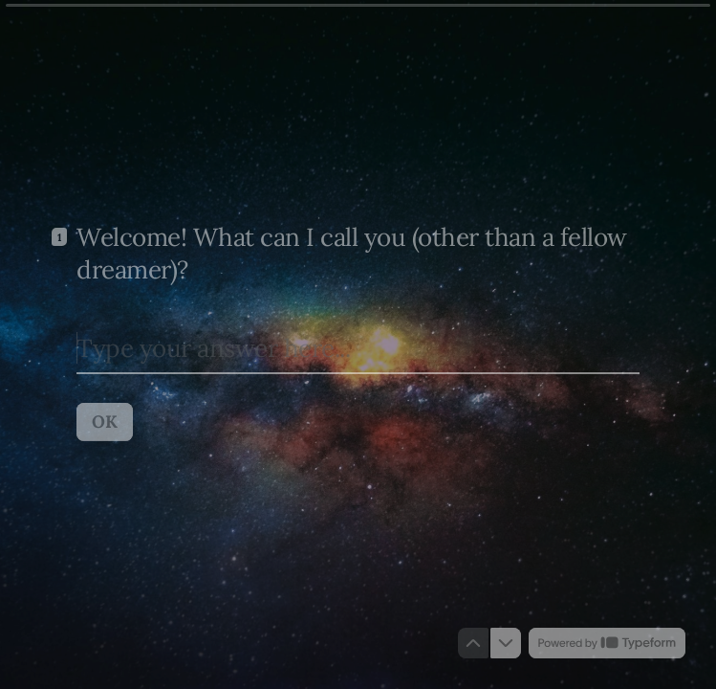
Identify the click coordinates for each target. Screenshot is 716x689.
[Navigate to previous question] (473, 643)
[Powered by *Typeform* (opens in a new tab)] (607, 643)
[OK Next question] (104, 421)
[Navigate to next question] (505, 643)
